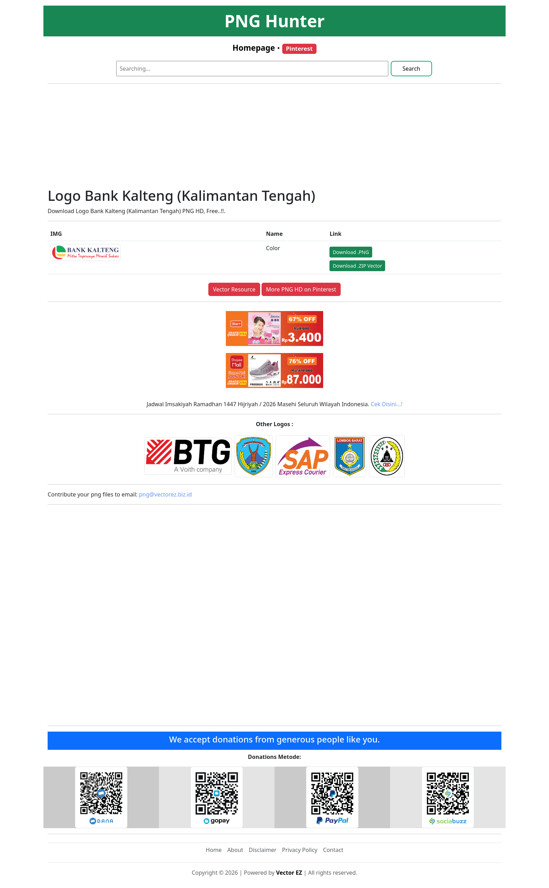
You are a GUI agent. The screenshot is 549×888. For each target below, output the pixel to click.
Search (412, 68)
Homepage (253, 47)
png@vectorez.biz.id (165, 494)
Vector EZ (289, 872)
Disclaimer (263, 850)
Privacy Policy (300, 850)
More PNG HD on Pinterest (301, 289)
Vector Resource (234, 289)
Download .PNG (351, 252)
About (235, 850)
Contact (333, 850)
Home (214, 850)
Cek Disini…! (386, 404)
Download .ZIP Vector (357, 265)
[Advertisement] (274, 138)
